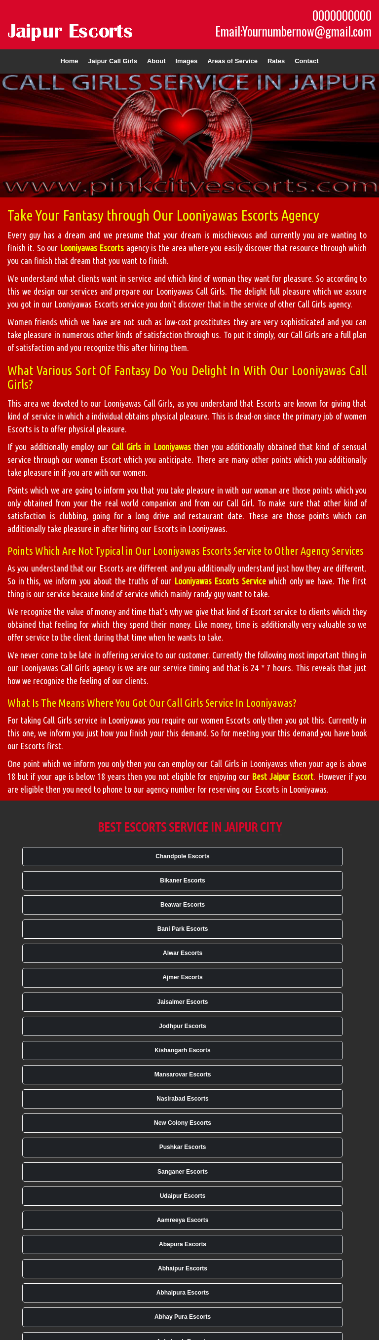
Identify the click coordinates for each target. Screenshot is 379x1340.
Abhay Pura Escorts (182, 1316)
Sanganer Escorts (182, 1171)
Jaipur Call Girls (112, 61)
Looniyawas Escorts (92, 248)
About (156, 61)
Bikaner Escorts (182, 880)
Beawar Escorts (182, 904)
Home (69, 61)
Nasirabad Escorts (182, 1098)
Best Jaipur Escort (282, 776)
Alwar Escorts (182, 953)
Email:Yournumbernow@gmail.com (293, 31)
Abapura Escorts (182, 1244)
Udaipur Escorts (183, 1195)
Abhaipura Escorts (182, 1292)
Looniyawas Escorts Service (220, 581)
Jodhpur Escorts (182, 1026)
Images (186, 61)
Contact (306, 61)
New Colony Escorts (182, 1122)
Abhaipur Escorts (182, 1268)
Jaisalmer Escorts (182, 1001)
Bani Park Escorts (182, 928)
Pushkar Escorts (182, 1147)
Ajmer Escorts (182, 977)
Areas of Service (232, 61)
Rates (276, 61)
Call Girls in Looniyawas (151, 447)
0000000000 (342, 15)
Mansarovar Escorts (182, 1074)
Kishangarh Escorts (182, 1050)
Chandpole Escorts (182, 856)
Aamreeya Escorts (183, 1220)
